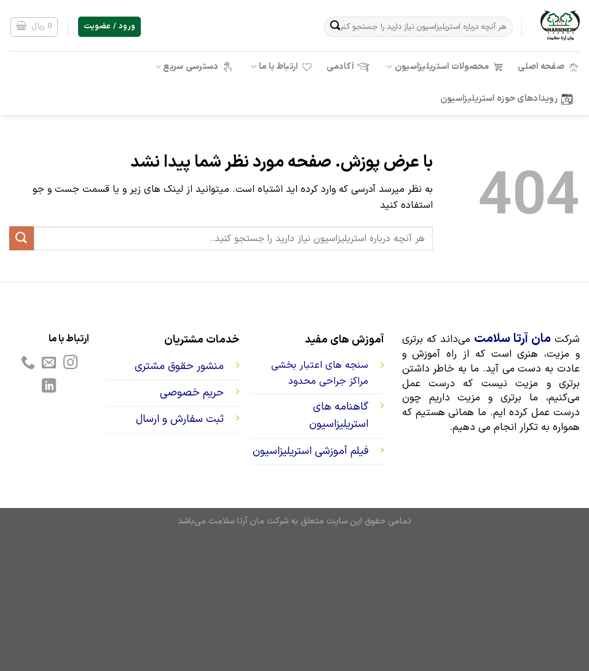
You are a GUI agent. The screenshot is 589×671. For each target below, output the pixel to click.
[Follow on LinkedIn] (49, 387)
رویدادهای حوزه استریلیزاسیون (506, 98)
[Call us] (27, 363)
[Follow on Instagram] (70, 363)
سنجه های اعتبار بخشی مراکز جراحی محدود (319, 373)
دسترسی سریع (194, 66)
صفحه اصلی (549, 66)
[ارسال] (335, 27)
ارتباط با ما (281, 66)
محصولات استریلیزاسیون (445, 66)
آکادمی (348, 66)
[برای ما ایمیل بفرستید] (49, 363)
